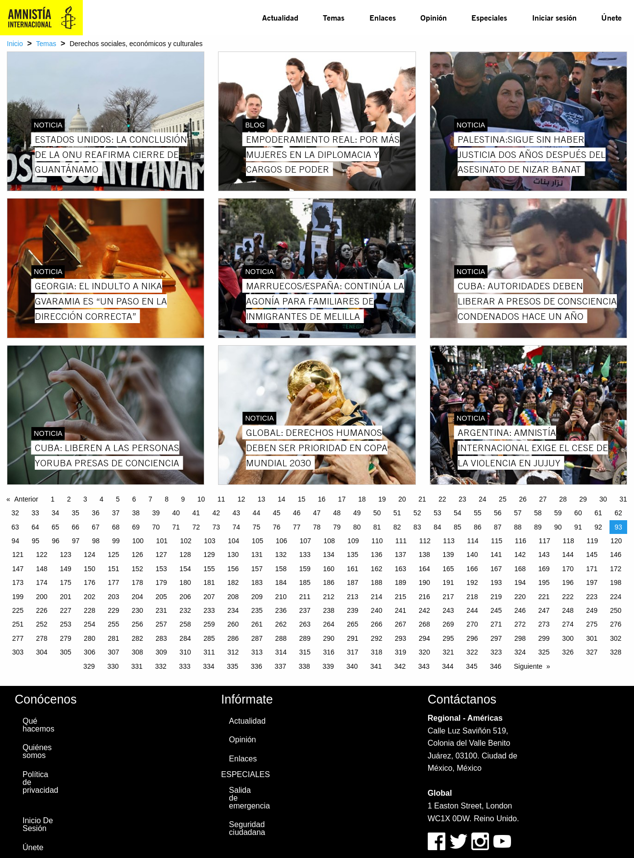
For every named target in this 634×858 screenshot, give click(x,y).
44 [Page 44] (257, 513)
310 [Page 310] (185, 652)
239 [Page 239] (352, 610)
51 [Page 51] (397, 513)
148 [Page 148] (41, 569)
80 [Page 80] (357, 527)
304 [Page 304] (41, 652)
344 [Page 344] (447, 666)
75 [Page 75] (257, 527)
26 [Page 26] (523, 499)
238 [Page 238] (328, 610)
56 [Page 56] (498, 513)
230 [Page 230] (137, 610)
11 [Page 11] (221, 499)
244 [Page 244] (472, 610)
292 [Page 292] (376, 638)
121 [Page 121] (18, 554)
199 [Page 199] (18, 597)
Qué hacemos (38, 725)
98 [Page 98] (96, 541)
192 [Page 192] (472, 582)
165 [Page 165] (448, 569)
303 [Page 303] (18, 652)
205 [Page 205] (161, 597)
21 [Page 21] (422, 499)
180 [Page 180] (185, 582)
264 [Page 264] (328, 624)
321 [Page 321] (448, 652)
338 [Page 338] (304, 666)
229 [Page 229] (113, 610)
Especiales (489, 17)
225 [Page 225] (18, 610)
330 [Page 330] (113, 666)
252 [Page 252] (41, 624)
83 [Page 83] (417, 527)
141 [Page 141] (496, 554)
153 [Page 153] (161, 569)
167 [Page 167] (496, 569)
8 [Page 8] (167, 499)
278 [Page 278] (41, 638)
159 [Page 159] (304, 569)
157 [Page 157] (257, 569)
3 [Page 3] (85, 499)
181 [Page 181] (209, 582)
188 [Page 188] (376, 582)
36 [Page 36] (95, 513)
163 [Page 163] (400, 569)
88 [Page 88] (518, 527)
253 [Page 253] (65, 624)
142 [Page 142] (520, 554)
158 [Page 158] (281, 569)
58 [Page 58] (538, 513)
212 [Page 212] (328, 597)
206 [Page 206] (185, 597)
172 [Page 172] (615, 569)
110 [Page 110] (377, 541)
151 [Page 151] (113, 569)
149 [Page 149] (65, 569)
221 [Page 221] (544, 597)
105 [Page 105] (257, 541)
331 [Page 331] (137, 666)
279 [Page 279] (65, 638)
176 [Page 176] (89, 582)
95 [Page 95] (36, 541)
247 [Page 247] (544, 610)
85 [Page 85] (458, 527)
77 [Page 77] (297, 527)
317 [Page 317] (352, 652)
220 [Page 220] (520, 597)
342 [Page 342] (400, 666)
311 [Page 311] (209, 652)
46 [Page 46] (297, 513)
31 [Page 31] (623, 499)
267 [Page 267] (400, 624)
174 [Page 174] (41, 582)
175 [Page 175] (65, 582)
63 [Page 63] (15, 527)
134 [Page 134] (328, 554)
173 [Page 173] (18, 582)
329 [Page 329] (89, 666)
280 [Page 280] (89, 638)
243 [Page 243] (448, 610)
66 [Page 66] (75, 527)
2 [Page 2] (69, 499)
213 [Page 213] (352, 597)
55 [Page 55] (478, 513)
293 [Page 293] (400, 638)
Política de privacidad (40, 782)
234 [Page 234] (233, 610)
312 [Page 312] (233, 652)
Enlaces (382, 17)
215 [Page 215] (400, 597)
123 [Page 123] (65, 554)
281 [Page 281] (113, 638)
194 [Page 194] (520, 582)
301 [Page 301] (591, 638)
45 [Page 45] (277, 513)
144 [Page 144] (567, 554)
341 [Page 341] (376, 666)
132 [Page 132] (281, 554)
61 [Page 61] (598, 513)
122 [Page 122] (41, 554)
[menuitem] (280, 17)
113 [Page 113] (448, 541)
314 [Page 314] (281, 652)
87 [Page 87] (498, 527)
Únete (611, 17)
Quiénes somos (37, 751)
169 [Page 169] (544, 569)
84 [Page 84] (437, 527)
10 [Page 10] (201, 499)
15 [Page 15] (302, 499)
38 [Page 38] (136, 513)
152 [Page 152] (137, 569)
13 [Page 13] (262, 499)
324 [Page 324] (520, 652)
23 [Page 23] (462, 499)
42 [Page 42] (216, 513)
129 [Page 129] (209, 554)
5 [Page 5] (118, 499)
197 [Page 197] (591, 582)
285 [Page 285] (209, 638)
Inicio (15, 44)
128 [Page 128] (185, 554)
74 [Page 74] (237, 527)
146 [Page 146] (615, 554)
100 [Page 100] (138, 541)
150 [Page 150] (89, 569)
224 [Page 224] (615, 597)
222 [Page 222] (567, 597)
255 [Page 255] (113, 624)
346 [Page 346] (495, 666)
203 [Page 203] (113, 597)
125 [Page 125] (113, 554)
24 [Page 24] (483, 499)
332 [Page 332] (161, 666)
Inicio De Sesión (38, 824)
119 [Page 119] (592, 541)
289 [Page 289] (304, 638)
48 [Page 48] (337, 513)
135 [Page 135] (352, 554)
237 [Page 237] (304, 610)
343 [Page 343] (423, 666)
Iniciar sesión (554, 17)
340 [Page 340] (352, 666)
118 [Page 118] (568, 541)
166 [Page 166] (472, 569)
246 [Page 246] (520, 610)
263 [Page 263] (304, 624)
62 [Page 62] (618, 513)
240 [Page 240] (376, 610)
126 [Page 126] (137, 554)
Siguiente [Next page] (528, 666)
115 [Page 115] (496, 541)
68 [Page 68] (116, 527)
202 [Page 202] (89, 597)
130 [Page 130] (233, 554)
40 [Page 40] (176, 513)
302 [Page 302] (615, 638)
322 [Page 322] (472, 652)
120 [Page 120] (616, 541)
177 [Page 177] (113, 582)
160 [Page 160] (328, 569)
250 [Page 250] (615, 610)
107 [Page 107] (305, 541)
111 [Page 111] (401, 541)
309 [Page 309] (161, 652)
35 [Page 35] (75, 513)
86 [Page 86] (478, 527)
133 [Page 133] (304, 554)
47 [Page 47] (317, 513)
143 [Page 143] (544, 554)
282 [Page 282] (137, 638)
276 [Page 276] (615, 624)
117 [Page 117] (544, 541)
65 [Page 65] (55, 527)
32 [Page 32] (15, 513)
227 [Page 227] (65, 610)
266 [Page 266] (376, 624)
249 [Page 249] (591, 610)
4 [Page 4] (101, 499)
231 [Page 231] (161, 610)
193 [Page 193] (496, 582)
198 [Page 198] (615, 582)
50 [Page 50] (377, 513)
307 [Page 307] (113, 652)
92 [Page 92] (598, 527)
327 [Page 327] (591, 652)
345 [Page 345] (471, 666)
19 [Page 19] (382, 499)
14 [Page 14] (282, 499)
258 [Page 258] (185, 624)
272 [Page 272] (520, 624)
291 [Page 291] (352, 638)
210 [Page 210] (281, 597)
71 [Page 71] (176, 527)
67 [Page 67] (95, 527)
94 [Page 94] (16, 541)
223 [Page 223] (591, 597)
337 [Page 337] (280, 666)
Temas (333, 17)
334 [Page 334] (208, 666)
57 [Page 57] (518, 513)
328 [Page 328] (615, 652)
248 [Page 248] (567, 610)
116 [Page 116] (520, 541)
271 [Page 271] (496, 624)
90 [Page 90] (558, 527)
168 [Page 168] (520, 569)
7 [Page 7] (150, 499)
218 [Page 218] (472, 597)
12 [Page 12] (241, 499)
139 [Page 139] (448, 554)
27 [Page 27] (543, 499)
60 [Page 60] (578, 513)
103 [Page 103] (209, 541)
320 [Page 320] (424, 652)
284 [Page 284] (185, 638)
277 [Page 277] (18, 638)
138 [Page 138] (424, 554)
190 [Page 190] (424, 582)
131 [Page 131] (257, 554)
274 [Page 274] (567, 624)
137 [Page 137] (400, 554)
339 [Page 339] (328, 666)
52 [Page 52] (417, 513)
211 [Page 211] (304, 597)
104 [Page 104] (233, 541)
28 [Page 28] (563, 499)
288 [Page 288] (281, 638)
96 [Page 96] (56, 541)
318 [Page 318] (376, 652)
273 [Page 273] (544, 624)
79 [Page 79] (337, 527)
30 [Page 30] (603, 499)
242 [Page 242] (424, 610)
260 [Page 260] (233, 624)
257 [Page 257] (161, 624)
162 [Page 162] (376, 569)
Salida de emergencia (249, 798)
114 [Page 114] (472, 541)
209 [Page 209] (257, 597)
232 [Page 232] (185, 610)
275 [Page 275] (591, 624)
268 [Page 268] (424, 624)
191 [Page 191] (448, 582)
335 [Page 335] (232, 666)
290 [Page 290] (328, 638)
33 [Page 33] (35, 513)
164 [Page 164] (424, 569)
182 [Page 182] (233, 582)
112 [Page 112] (425, 541)
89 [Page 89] (538, 527)
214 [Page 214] (376, 597)
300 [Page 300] (567, 638)
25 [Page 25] (503, 499)
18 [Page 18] (362, 499)
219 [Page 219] (496, 597)
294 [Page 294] (424, 638)
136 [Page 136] (376, 554)
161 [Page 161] (352, 569)
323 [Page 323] (496, 652)
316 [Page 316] (328, 652)
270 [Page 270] (472, 624)
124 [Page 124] (89, 554)
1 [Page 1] (52, 499)
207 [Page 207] (209, 597)
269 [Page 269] (448, 624)
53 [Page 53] (437, 513)
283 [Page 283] (161, 638)
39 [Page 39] (156, 513)
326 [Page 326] (567, 652)
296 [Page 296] (472, 638)
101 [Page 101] (162, 541)
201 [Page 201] (65, 597)
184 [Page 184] (281, 582)
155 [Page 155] (209, 569)
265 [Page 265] (352, 624)
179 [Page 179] (161, 582)
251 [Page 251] (18, 624)
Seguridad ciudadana (247, 828)
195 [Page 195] (544, 582)
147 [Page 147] (18, 569)
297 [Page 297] (496, 638)
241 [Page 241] (400, 610)
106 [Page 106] (281, 541)
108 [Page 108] (329, 541)
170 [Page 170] (567, 569)
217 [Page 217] (448, 597)
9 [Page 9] (183, 499)
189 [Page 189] (400, 582)
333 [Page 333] (184, 666)
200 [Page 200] (41, 597)
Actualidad (280, 17)
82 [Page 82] (397, 527)
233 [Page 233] (209, 610)
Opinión (433, 17)
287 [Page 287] (257, 638)
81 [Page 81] (377, 527)
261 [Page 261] (257, 624)
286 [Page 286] (233, 638)
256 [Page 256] (137, 624)
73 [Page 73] (216, 527)
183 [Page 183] (257, 582)
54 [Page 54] (458, 513)
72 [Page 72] (196, 527)
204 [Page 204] (137, 597)
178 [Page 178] (137, 582)
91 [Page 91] (578, 527)
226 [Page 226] (41, 610)
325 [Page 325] (544, 652)
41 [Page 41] (196, 513)
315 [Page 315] (304, 652)
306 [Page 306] (89, 652)
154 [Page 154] (185, 569)
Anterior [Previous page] (26, 499)
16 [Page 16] (322, 499)
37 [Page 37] (116, 513)
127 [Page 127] (161, 554)
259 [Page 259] (209, 624)
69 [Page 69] (136, 527)
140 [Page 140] (472, 554)
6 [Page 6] (134, 499)
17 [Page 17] (342, 499)
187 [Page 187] (352, 582)
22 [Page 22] (442, 499)
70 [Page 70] (156, 527)
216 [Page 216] (424, 597)
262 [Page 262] (281, 624)
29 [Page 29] (583, 499)
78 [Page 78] (317, 527)
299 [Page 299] (544, 638)
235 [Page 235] (257, 610)
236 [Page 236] (281, 610)
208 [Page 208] (233, 597)
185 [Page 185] (304, 582)
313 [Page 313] (257, 652)
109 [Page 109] (353, 541)
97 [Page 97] (76, 541)
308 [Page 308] (137, 652)
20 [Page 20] (402, 499)
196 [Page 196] (567, 582)
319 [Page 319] (400, 652)
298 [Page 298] (520, 638)
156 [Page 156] (233, 569)
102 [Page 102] (185, 541)
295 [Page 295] (448, 638)
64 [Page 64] (35, 527)
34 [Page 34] (55, 513)
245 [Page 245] (496, 610)
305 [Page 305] (65, 652)
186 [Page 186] (328, 582)
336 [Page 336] (256, 666)
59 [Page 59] (558, 513)
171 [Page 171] (591, 569)
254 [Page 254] (89, 624)
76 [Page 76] (277, 527)
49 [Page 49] (357, 513)
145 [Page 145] (591, 554)
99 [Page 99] (116, 541)
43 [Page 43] (237, 513)
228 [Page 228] (89, 610)
